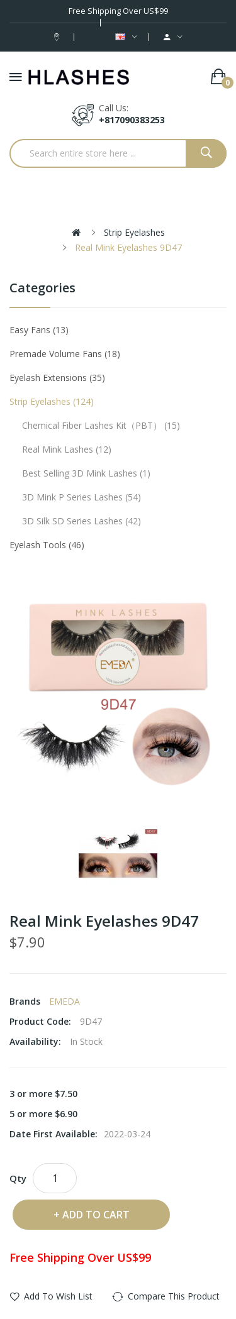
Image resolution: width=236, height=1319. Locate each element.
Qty (17, 1178)
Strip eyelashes (134, 232)
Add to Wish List (58, 1296)
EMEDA (64, 1001)
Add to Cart (96, 1215)
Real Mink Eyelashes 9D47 (128, 247)
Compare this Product (174, 1296)
